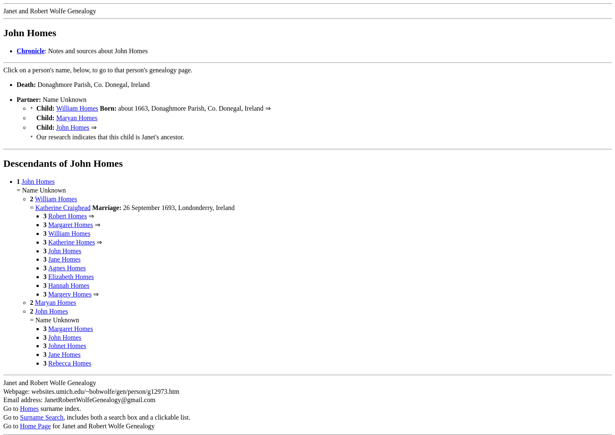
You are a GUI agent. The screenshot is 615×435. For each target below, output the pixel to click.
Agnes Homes (67, 264)
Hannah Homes (68, 282)
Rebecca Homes (69, 359)
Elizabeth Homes (71, 273)
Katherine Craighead (63, 204)
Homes (29, 405)
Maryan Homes (76, 117)
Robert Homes (67, 212)
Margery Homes (69, 290)
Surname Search (41, 414)
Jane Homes (64, 256)
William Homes (77, 108)
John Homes (72, 125)
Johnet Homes (67, 342)
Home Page (35, 422)
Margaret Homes (70, 221)
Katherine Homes (71, 238)
